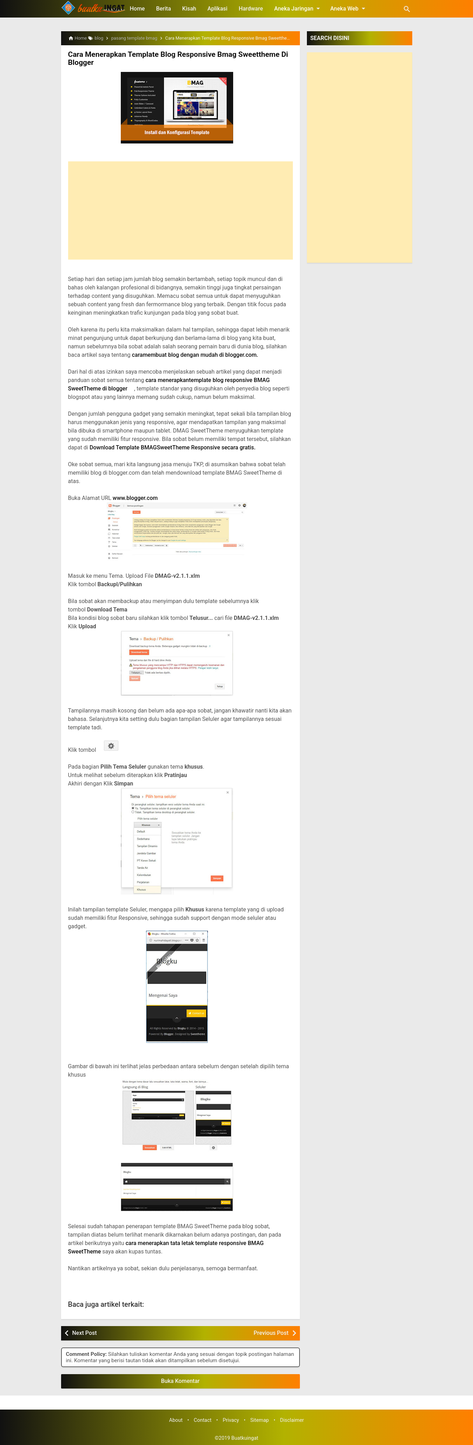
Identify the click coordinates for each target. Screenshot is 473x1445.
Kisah (189, 8)
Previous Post (271, 1332)
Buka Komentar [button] (180, 1380)
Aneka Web (348, 8)
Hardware (251, 8)
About (176, 1420)
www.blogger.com (135, 497)
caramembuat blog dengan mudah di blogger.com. (196, 354)
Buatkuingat (244, 1437)
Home (137, 8)
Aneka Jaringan (298, 8)
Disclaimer (292, 1420)
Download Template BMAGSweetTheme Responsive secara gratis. (173, 446)
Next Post (84, 1332)
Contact (202, 1420)
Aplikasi (218, 8)
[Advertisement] (180, 210)
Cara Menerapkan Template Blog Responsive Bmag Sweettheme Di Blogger (173, 58)
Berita (163, 8)
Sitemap (259, 1420)
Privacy (231, 1420)
